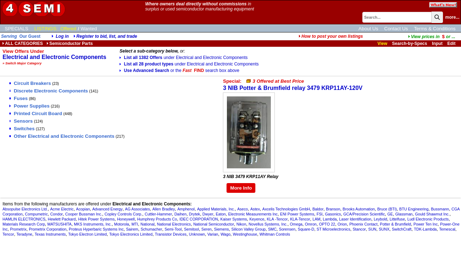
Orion (342, 224)
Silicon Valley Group (248, 229)
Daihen (180, 214)
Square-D (306, 229)
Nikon (241, 224)
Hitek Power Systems (96, 219)
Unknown (197, 234)
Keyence (257, 219)
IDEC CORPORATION (198, 219)
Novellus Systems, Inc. (268, 224)
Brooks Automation (359, 209)
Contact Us (396, 28)
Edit (452, 43)
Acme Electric (61, 209)
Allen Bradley (163, 209)
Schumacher (151, 229)
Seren (206, 229)
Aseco (242, 209)
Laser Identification (355, 219)
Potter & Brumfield (395, 224)
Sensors (21, 121)
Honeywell (126, 219)
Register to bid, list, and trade (106, 36)
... (431, 36)
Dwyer (207, 214)
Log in (62, 36)
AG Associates (137, 209)
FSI (320, 214)
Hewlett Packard (62, 219)
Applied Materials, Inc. (216, 209)
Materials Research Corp (24, 224)
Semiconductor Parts (69, 43)
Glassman (404, 214)
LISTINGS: (46, 28)
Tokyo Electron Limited (87, 234)
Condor (56, 214)
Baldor (317, 209)
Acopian (83, 209)
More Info (241, 188)
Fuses (18, 98)
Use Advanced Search (179, 70)
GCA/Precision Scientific (364, 214)
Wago (225, 234)
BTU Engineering (414, 209)
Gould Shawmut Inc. (432, 214)
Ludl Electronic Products (428, 219)
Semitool (191, 229)
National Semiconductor (213, 224)
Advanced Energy (107, 209)
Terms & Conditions (435, 28)
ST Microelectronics (333, 229)
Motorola (121, 224)
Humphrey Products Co (157, 219)
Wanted (89, 28)
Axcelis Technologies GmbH (286, 209)
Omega (296, 224)
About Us (368, 28)
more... (452, 17)
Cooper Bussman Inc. (83, 214)
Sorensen (287, 229)
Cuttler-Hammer (158, 214)
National (147, 224)
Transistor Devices (171, 234)
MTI (134, 224)
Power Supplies (29, 106)
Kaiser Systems (233, 219)
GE (390, 214)
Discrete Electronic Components (48, 91)
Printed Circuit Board (35, 113)
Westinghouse (245, 234)
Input (437, 43)
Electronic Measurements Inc (252, 214)
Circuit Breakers (30, 83)
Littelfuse (397, 219)
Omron (311, 224)
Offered (68, 28)
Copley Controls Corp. (123, 214)
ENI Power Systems (297, 214)
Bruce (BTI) (387, 209)
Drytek (194, 214)
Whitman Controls (275, 234)
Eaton (221, 214)
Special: (263, 81)
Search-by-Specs (409, 43)
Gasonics (333, 214)
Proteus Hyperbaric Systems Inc (96, 229)
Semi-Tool (173, 229)
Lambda (330, 219)
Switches (22, 128)
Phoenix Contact (363, 224)
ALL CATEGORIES (22, 43)
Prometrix (18, 229)
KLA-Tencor (300, 219)
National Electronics (174, 224)
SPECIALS (16, 28)
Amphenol (185, 209)
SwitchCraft (401, 229)
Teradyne (24, 234)
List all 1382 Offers (184, 57)
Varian (212, 234)
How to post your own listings (331, 36)
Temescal (447, 229)
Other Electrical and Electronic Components (61, 136)
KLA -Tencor (277, 219)
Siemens (221, 229)
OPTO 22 (327, 224)
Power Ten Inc (425, 224)
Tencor (8, 234)
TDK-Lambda (425, 229)
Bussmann (440, 209)
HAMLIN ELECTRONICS (24, 219)
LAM (317, 219)
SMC (272, 229)
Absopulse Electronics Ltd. (25, 209)
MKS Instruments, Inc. (93, 224)
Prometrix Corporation (47, 229)
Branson (333, 209)
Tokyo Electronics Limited (130, 234)
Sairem (132, 229)
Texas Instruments (50, 234)
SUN (372, 229)
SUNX (384, 229)
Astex (255, 209)
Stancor (359, 229)
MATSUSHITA (60, 224)
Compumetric (36, 214)
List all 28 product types (189, 64)
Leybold (380, 219)
